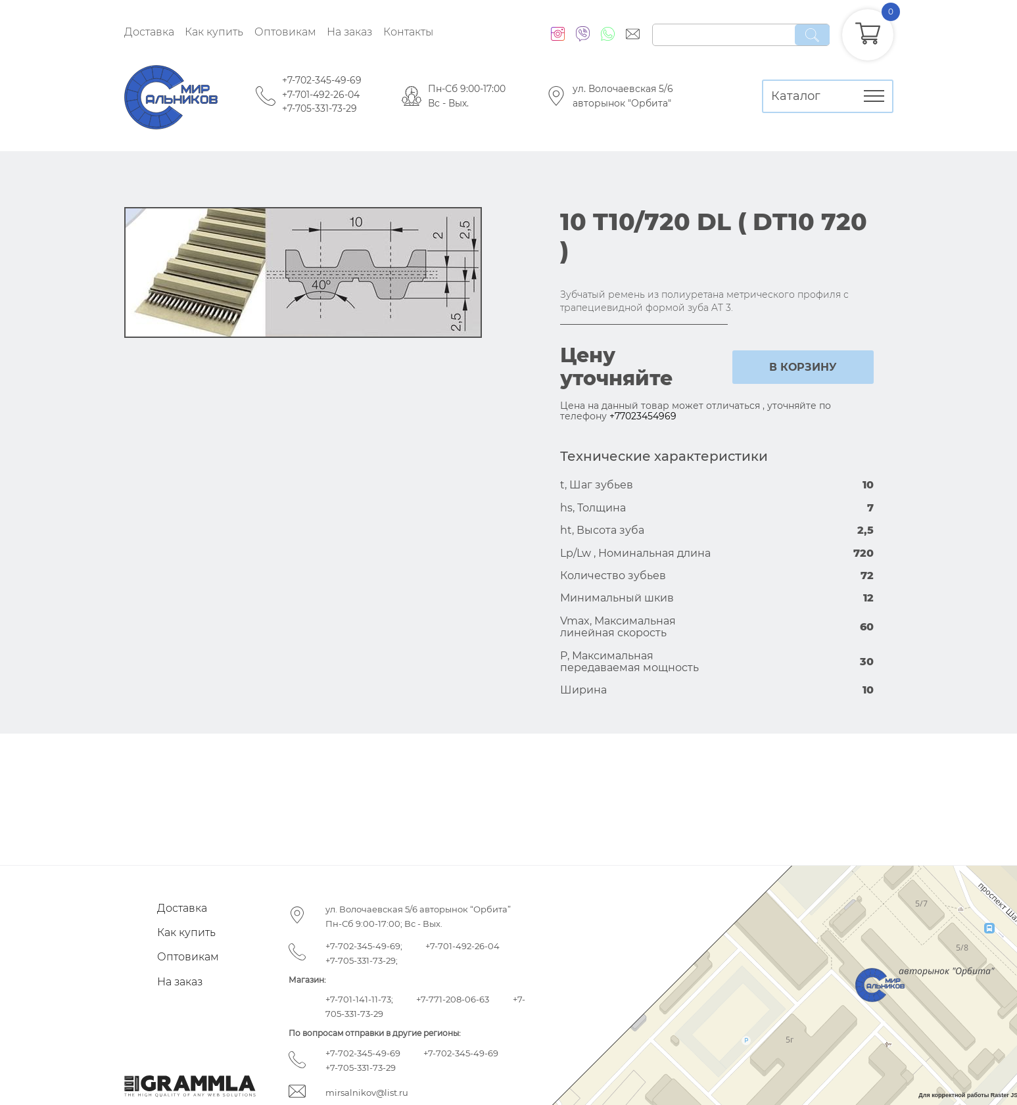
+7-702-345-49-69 (322, 80)
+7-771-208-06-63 (452, 999)
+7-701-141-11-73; (359, 999)
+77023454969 (642, 416)
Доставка (149, 32)
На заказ (349, 32)
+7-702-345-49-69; (363, 946)
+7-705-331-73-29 (319, 108)
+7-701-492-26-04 (321, 94)
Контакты (408, 32)
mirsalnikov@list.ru (366, 1092)
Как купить (214, 32)
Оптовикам (285, 32)
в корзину (803, 367)
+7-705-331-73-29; (361, 960)
